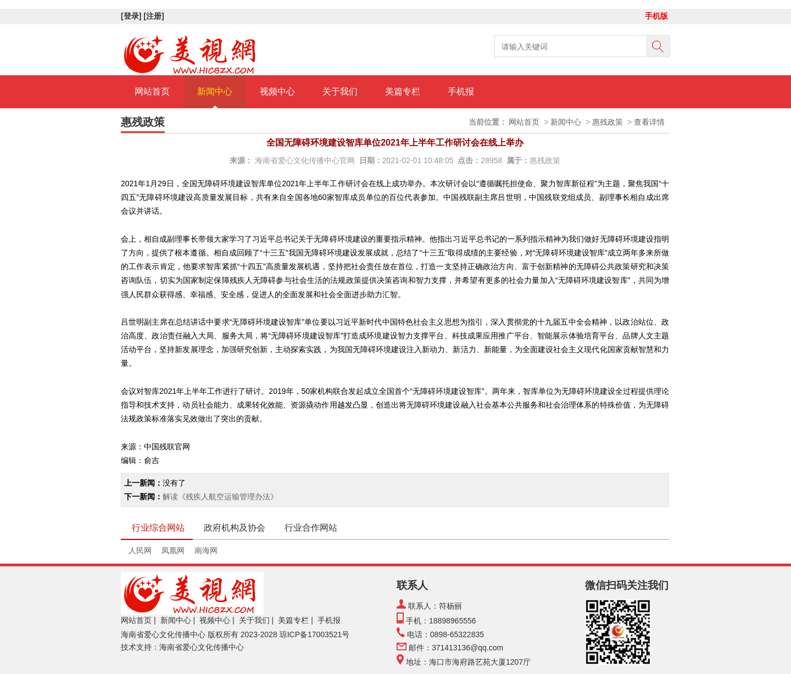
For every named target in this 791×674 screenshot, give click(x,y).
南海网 (206, 550)
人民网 (140, 550)
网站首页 (152, 91)
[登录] (132, 16)
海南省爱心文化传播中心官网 (305, 160)
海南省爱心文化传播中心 (163, 634)
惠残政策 (607, 122)
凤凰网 (173, 550)
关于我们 (340, 91)
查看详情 (649, 122)
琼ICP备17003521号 (315, 634)
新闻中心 (214, 91)
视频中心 (277, 91)
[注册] (154, 16)
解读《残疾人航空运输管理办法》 (220, 496)
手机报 (461, 91)
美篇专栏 (402, 91)
